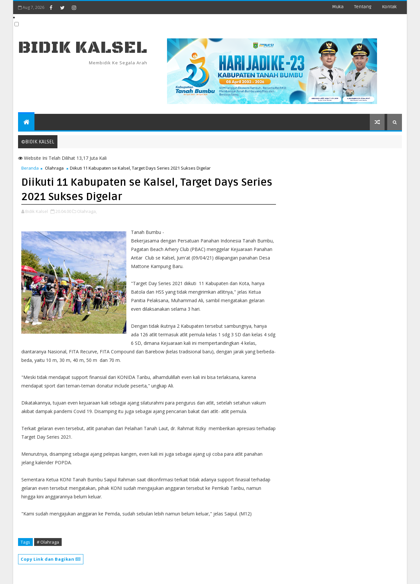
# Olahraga (48, 542)
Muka (338, 7)
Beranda (30, 168)
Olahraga (54, 168)
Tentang (362, 7)
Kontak (389, 7)
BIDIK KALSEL (82, 47)
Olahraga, (87, 211)
